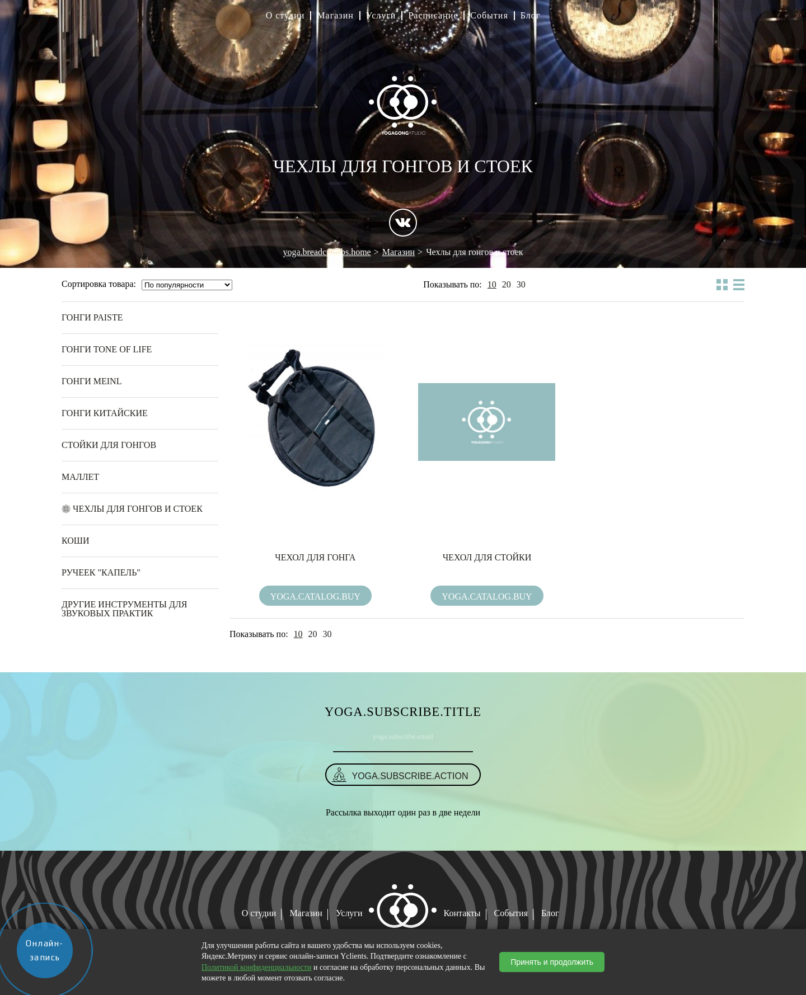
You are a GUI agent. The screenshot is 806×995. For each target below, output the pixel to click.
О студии (285, 15)
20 (506, 284)
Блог (531, 15)
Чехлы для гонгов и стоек (138, 508)
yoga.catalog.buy (315, 596)
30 (521, 284)
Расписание (433, 15)
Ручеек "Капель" (101, 572)
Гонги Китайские (105, 413)
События (489, 15)
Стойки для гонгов (109, 445)
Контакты (462, 913)
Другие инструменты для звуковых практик (124, 609)
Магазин (335, 15)
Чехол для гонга (315, 557)
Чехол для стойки (487, 557)
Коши (76, 540)
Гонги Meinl (91, 381)
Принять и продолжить (551, 962)
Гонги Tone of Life (107, 349)
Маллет (80, 477)
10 (492, 284)
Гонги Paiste (92, 317)
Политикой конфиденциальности (256, 967)
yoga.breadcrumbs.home (327, 252)
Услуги (381, 15)
